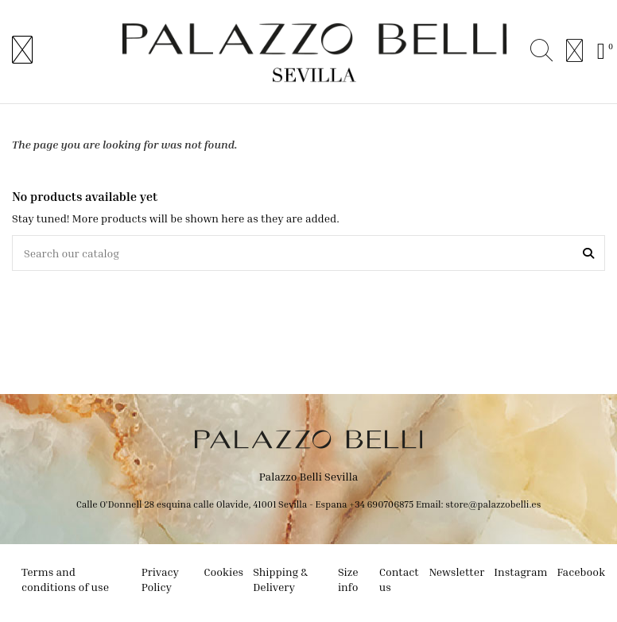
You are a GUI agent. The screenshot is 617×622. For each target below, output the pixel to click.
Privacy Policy (160, 579)
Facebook (581, 571)
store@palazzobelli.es (493, 504)
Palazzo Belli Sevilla (309, 476)
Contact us (399, 579)
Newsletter (456, 571)
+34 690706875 (381, 504)
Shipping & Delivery (280, 579)
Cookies (223, 571)
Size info (348, 579)
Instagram (520, 571)
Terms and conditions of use (65, 579)
